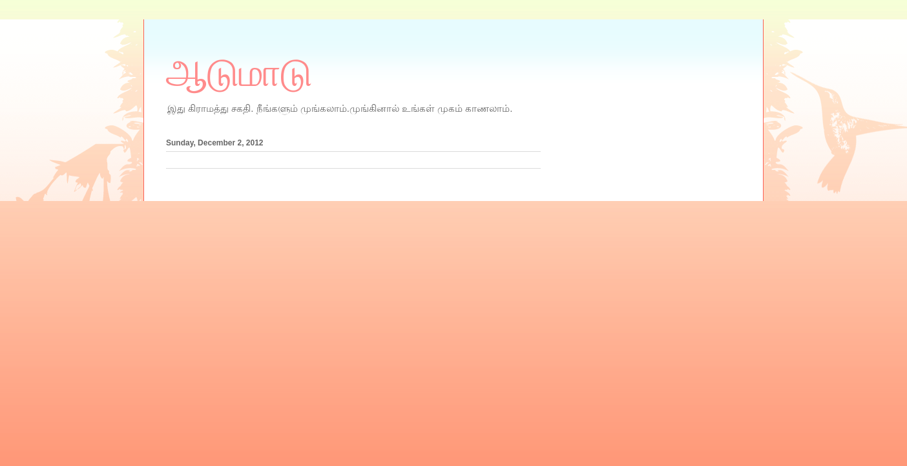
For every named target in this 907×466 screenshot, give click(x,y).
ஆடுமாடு (239, 73)
